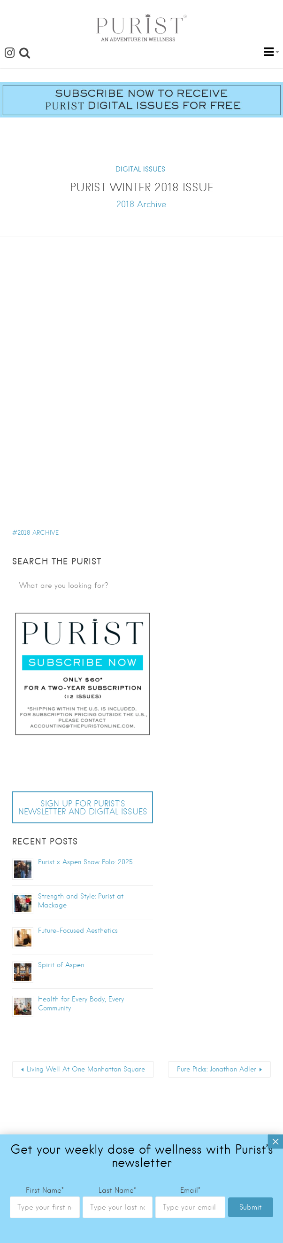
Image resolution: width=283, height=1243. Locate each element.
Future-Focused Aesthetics (79, 930)
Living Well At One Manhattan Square (86, 1069)
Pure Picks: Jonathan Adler (216, 1069)
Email (190, 832)
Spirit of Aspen (61, 965)
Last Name (117, 832)
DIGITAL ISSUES (140, 169)
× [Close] (275, 783)
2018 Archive (38, 532)
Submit (250, 849)
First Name (45, 832)
